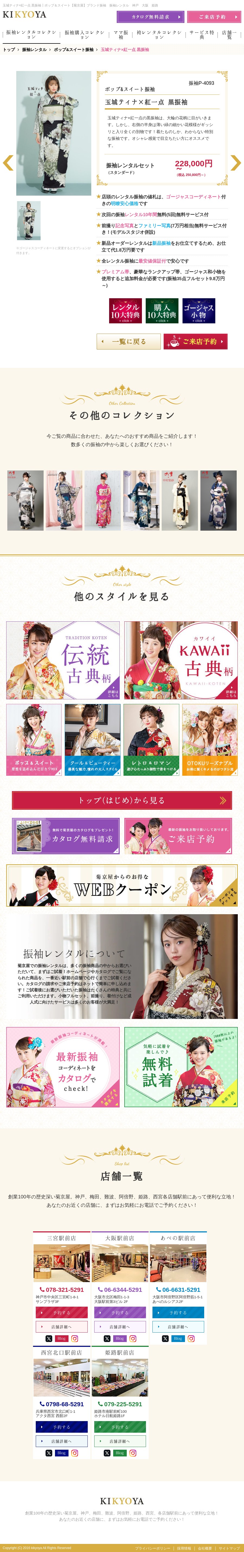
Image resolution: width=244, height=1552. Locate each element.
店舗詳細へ (56, 1327)
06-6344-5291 (120, 1289)
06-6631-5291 (178, 1289)
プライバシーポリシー (152, 1548)
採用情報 (184, 1548)
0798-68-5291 (62, 1404)
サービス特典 (201, 34)
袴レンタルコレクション (159, 34)
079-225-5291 (120, 1404)
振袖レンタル (34, 49)
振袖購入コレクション (85, 34)
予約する (56, 1313)
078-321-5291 (62, 1289)
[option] (53, 133)
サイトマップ (229, 1548)
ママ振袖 (121, 34)
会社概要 (205, 1548)
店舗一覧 (229, 34)
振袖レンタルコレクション (31, 34)
